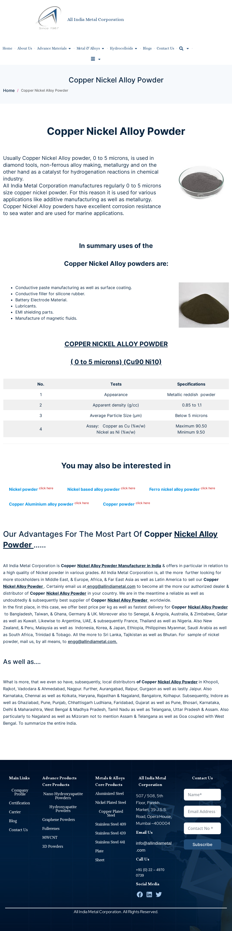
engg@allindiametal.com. (92, 641)
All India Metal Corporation (95, 19)
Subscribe (202, 844)
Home (9, 90)
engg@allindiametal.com (110, 586)
